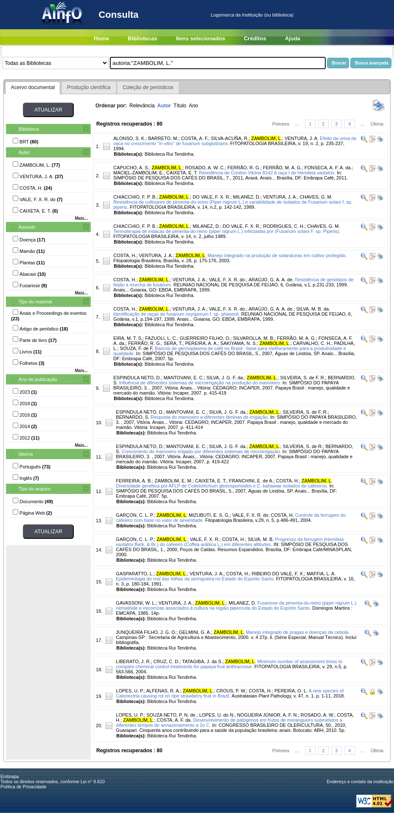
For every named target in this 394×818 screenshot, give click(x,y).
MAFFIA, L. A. (321, 573)
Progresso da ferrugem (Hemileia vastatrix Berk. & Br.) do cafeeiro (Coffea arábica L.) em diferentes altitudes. (230, 542)
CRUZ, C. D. (167, 661)
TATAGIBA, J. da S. (202, 661)
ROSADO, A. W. (317, 714)
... (297, 123)
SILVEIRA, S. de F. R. (302, 377)
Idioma (26, 454)
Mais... (81, 218)
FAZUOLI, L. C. (161, 338)
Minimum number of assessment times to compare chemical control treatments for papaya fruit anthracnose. (229, 664)
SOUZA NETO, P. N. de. (171, 714)
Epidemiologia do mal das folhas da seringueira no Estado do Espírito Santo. (195, 578)
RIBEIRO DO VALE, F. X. (278, 573)
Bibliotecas (142, 38)
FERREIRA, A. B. (134, 480)
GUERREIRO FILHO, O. (205, 338)
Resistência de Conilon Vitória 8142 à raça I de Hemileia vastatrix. (267, 172)
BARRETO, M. (163, 138)
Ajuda (292, 38)
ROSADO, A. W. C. (205, 167)
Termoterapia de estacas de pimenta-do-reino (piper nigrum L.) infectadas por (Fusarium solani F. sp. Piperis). (226, 231)
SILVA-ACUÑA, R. (230, 138)
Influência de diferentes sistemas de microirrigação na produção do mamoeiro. (200, 382)
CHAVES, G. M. (315, 196)
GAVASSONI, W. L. (136, 602)
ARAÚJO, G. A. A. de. (271, 279)
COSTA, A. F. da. (174, 720)
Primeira (280, 123)
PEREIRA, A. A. (201, 343)
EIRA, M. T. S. (128, 338)
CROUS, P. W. (231, 690)
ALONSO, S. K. (129, 138)
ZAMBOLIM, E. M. (173, 480)
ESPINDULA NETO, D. (137, 377)
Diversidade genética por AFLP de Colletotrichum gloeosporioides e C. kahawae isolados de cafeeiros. (222, 485)
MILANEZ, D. (246, 196)
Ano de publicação (38, 379)
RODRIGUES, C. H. (284, 226)
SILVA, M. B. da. (313, 308)
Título (179, 106)
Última (377, 123)
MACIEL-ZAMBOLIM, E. (138, 172)
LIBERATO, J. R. (133, 661)
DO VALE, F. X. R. (211, 196)
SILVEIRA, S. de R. (303, 446)
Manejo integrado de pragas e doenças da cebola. (298, 632)
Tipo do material (35, 301)
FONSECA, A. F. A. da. (328, 167)
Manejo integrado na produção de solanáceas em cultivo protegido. (277, 255)
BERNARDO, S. (132, 417)
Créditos (255, 38)
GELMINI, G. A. (195, 632)
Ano (193, 106)
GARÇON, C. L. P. (135, 515)
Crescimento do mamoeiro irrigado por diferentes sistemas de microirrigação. (201, 451)
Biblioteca (29, 129)
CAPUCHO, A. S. (131, 167)
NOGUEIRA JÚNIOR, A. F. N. (267, 714)
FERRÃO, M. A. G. (282, 167)
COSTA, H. (124, 255)
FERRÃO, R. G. (243, 167)
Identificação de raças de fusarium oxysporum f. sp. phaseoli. (176, 314)
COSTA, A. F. (195, 138)
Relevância (142, 106)
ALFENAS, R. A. (163, 690)
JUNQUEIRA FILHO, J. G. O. (146, 632)
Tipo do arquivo (34, 488)
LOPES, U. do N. (217, 714)
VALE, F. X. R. (205, 539)
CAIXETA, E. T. (182, 172)
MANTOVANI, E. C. (184, 377)
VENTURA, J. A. (302, 138)
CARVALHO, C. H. (312, 343)
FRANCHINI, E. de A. (251, 480)
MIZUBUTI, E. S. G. (209, 515)
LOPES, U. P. (130, 690)
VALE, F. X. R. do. (227, 279)
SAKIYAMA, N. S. (239, 343)
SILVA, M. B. (261, 539)
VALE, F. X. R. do (250, 515)
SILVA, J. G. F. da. (225, 377)
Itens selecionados (200, 38)
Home (101, 38)
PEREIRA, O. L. (290, 690)
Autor (24, 152)
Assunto (27, 227)
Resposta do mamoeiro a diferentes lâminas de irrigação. (210, 417)
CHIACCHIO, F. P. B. (134, 196)
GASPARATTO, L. (135, 573)
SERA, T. (173, 343)
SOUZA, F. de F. (137, 348)
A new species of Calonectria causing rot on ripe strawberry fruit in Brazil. (230, 693)
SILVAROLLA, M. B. (253, 338)
